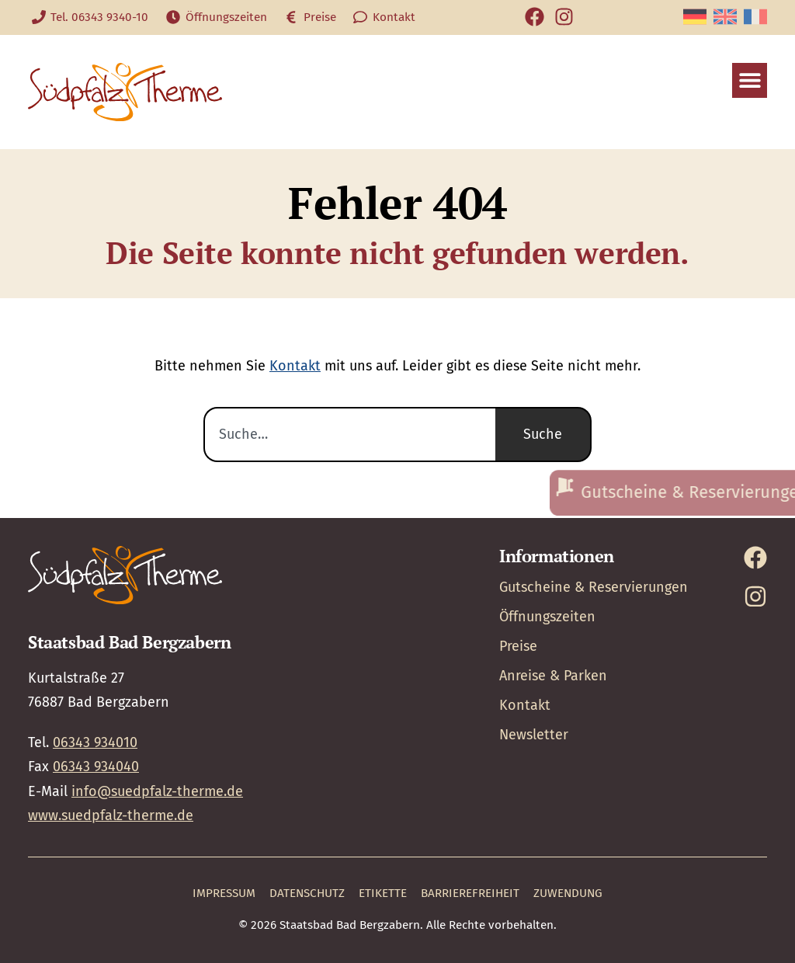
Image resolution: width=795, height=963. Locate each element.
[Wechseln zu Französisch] (755, 16)
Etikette (383, 893)
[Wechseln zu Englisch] (725, 16)
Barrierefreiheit (470, 893)
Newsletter (533, 734)
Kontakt (295, 365)
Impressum (224, 893)
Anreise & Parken (553, 675)
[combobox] (349, 435)
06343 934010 (95, 742)
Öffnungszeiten (547, 616)
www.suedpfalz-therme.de (110, 815)
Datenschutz (307, 893)
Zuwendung (567, 893)
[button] (749, 80)
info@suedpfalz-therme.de (157, 791)
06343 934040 (96, 766)
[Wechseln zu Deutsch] (694, 16)
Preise (518, 646)
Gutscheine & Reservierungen (593, 587)
